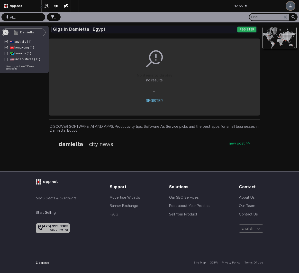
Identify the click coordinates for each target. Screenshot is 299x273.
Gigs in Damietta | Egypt (79, 29)
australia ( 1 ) (20, 42)
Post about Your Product (189, 206)
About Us (247, 197)
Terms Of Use (254, 262)
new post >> (239, 143)
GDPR (214, 262)
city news (101, 144)
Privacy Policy (231, 262)
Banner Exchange (124, 206)
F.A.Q (114, 214)
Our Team (247, 206)
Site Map (200, 262)
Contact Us (248, 214)
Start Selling (46, 212)
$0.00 (240, 6)
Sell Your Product (183, 214)
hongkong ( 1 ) (21, 47)
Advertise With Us (125, 197)
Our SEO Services (184, 197)
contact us (11, 69)
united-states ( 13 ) (24, 59)
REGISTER (247, 29)
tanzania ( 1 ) (20, 53)
